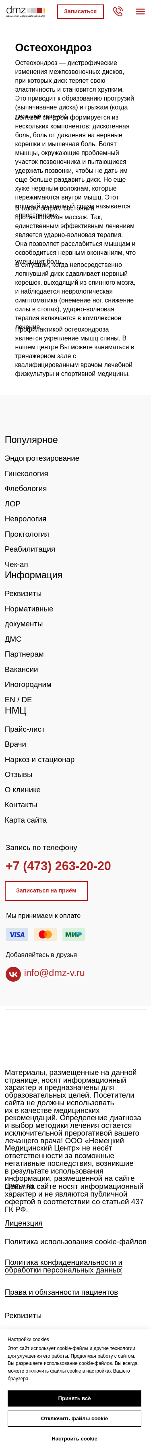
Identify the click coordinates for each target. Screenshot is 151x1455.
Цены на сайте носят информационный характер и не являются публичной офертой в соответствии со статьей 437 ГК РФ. (74, 1197)
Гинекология (26, 473)
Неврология (25, 518)
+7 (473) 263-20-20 (58, 866)
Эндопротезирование (42, 458)
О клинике (23, 789)
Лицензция (24, 1223)
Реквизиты (23, 593)
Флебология (26, 488)
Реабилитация (30, 549)
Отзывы (19, 774)
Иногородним (28, 684)
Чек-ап (16, 564)
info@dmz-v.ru (54, 973)
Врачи (15, 744)
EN (10, 699)
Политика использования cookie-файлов (76, 1241)
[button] (80, 11)
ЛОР (13, 504)
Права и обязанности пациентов (61, 1292)
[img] (31, 416)
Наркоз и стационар (40, 759)
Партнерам (24, 654)
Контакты (21, 804)
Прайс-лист (25, 729)
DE (26, 699)
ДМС (13, 639)
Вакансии (21, 669)
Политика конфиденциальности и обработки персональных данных (63, 1266)
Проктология (27, 534)
